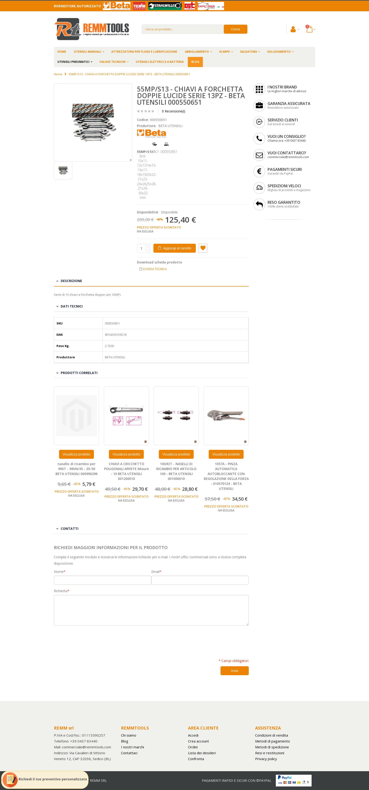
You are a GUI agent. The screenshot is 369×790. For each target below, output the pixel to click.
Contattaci (129, 752)
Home (58, 74)
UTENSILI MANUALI (87, 52)
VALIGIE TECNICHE (113, 62)
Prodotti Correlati (79, 373)
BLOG (195, 62)
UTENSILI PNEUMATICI (73, 62)
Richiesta (61, 591)
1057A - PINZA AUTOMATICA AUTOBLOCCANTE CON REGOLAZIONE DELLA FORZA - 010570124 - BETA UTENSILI (226, 476)
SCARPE (224, 52)
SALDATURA (248, 52)
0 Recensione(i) (173, 111)
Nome (59, 571)
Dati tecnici (72, 306)
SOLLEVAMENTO (279, 52)
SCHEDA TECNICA (155, 269)
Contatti (69, 528)
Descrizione (71, 281)
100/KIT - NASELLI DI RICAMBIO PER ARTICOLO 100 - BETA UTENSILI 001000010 (176, 471)
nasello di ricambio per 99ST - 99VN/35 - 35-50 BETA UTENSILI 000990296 (76, 469)
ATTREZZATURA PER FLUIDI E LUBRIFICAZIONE (144, 52)
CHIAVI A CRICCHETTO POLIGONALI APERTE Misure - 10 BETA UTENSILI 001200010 (126, 471)
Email (155, 571)
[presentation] (89, 639)
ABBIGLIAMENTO (197, 52)
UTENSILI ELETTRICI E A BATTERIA (160, 62)
